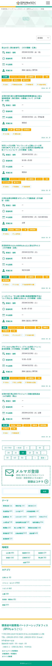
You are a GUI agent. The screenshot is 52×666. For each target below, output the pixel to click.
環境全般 (17, 134)
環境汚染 (20, 506)
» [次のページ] (35, 458)
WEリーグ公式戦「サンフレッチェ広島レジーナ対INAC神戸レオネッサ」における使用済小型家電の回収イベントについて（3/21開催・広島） (22, 147)
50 (22, 458)
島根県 (26, 553)
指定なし (17, 80)
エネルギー (17, 335)
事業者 (18, 129)
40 (15, 458)
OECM (32, 506)
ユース (39, 77)
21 (16, 453)
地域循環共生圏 (29, 284)
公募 (10, 129)
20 (8, 453)
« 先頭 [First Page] (19, 448)
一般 (46, 77)
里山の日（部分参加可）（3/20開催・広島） (19, 48)
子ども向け (6, 80)
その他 (7, 134)
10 (40, 448)
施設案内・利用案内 (10, 653)
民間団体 (27, 129)
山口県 (10, 553)
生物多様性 (42, 84)
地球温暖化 (38, 522)
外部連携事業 (33, 511)
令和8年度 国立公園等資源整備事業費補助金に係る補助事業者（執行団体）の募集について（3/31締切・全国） (22, 98)
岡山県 (5, 378)
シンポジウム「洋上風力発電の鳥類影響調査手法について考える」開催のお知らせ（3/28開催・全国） (22, 297)
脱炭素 (34, 533)
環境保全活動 (17, 84)
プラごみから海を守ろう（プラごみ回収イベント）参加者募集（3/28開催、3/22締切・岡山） (22, 348)
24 (37, 453)
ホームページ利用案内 (10, 651)
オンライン (30, 327)
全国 (4, 129)
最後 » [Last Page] (43, 458)
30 (7, 458)
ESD (6, 84)
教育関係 (6, 280)
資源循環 (27, 186)
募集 (5, 605)
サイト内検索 (7, 656)
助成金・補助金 (14, 229)
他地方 (10, 558)
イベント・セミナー (17, 77)
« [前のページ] (26, 448)
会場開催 (30, 77)
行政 (13, 331)
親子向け (26, 80)
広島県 (5, 77)
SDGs (7, 186)
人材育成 (17, 234)
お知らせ (6, 577)
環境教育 (30, 84)
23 (30, 453)
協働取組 (7, 517)
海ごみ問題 (17, 382)
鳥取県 (42, 553)
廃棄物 (16, 186)
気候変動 (7, 511)
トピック (7, 588)
